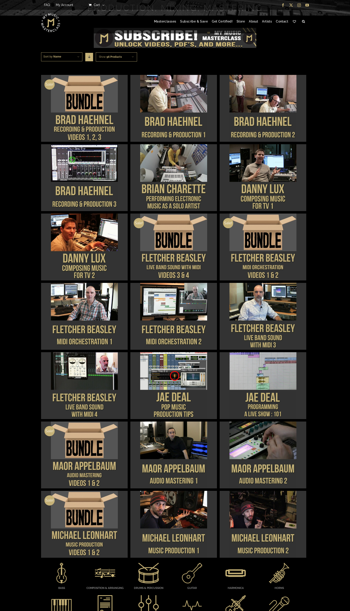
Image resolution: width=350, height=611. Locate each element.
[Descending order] (89, 57)
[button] (303, 21)
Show (110, 56)
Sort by (52, 56)
